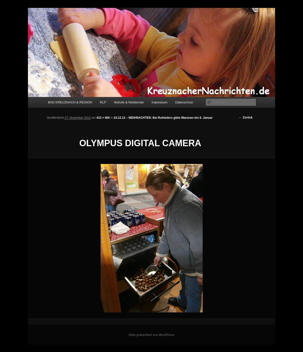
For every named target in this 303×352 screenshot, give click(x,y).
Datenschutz (184, 102)
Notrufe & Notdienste (129, 102)
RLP (103, 102)
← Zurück (246, 117)
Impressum (159, 102)
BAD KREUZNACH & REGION (70, 102)
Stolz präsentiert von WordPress (151, 335)
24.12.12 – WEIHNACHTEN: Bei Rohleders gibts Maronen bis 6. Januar (163, 117)
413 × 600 (103, 117)
